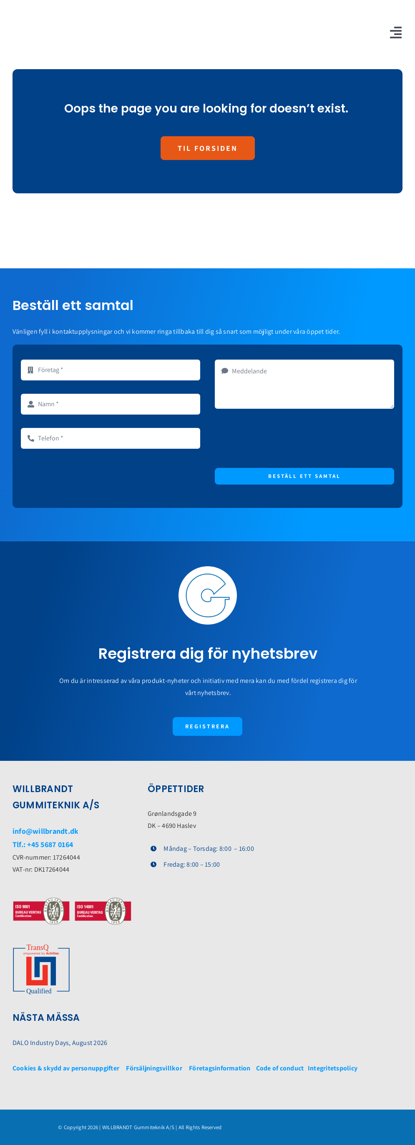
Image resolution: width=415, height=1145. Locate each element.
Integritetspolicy (332, 1068)
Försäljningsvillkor (154, 1068)
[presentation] (278, 438)
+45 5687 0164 (50, 844)
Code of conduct (281, 1068)
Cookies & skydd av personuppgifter (66, 1068)
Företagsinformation (220, 1068)
